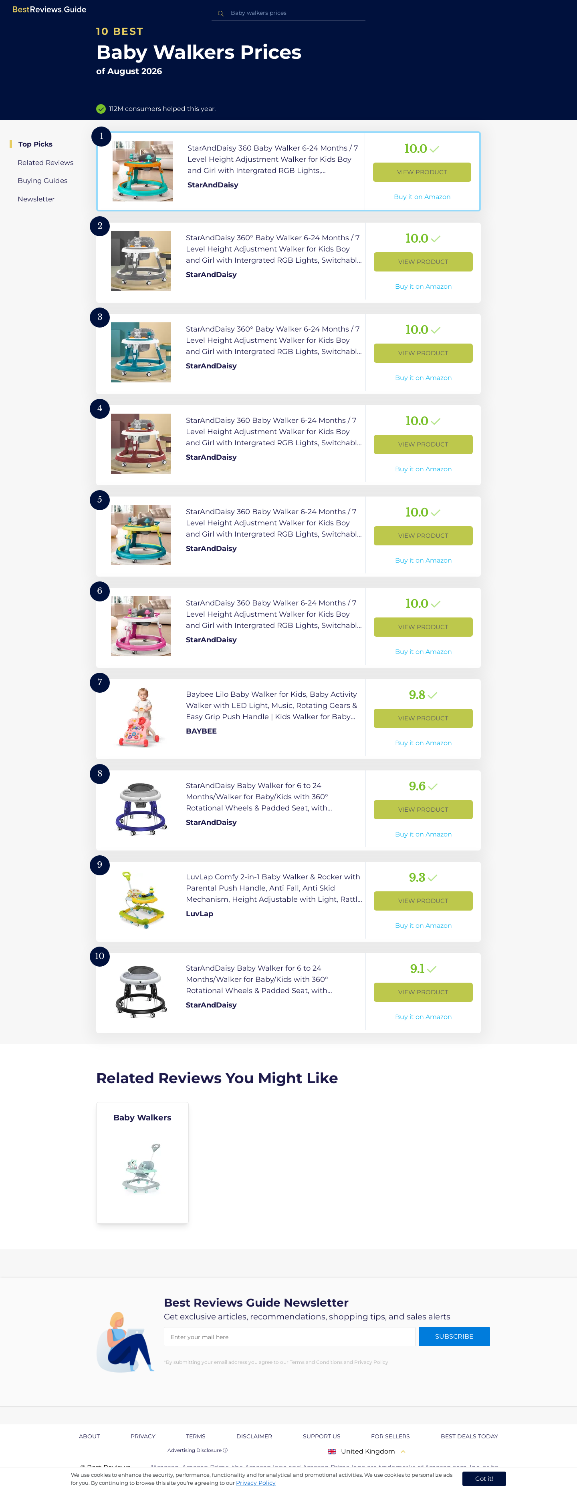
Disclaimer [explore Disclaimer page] (254, 1436)
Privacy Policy (256, 1482)
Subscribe (454, 1336)
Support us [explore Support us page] (322, 1436)
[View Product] (288, 171)
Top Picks (35, 144)
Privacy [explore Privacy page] (143, 1436)
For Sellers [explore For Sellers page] (390, 1436)
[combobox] (288, 13)
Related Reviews (45, 163)
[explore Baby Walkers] (142, 1163)
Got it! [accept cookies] (484, 1478)
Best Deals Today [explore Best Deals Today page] (469, 1436)
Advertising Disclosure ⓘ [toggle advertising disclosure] (197, 1450)
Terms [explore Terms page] (196, 1436)
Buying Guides (42, 181)
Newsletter (36, 199)
